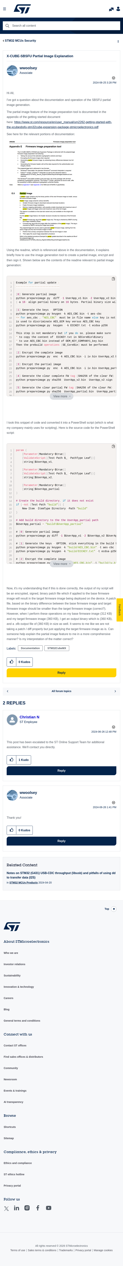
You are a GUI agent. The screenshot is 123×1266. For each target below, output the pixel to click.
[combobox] (61, 25)
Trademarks (66, 1250)
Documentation (30, 648)
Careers (8, 998)
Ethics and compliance (18, 1163)
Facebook (41, 1210)
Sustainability (12, 975)
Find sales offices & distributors (23, 1056)
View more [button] (60, 396)
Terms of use (17, 1250)
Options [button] (117, 41)
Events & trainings (15, 1090)
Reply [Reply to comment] (62, 770)
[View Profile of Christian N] (29, 717)
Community (11, 1068)
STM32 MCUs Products (23, 882)
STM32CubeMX (56, 648)
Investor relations (14, 964)
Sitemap (9, 1138)
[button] (44, 162)
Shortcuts (10, 1126)
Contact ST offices (15, 1045)
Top (107, 908)
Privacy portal (12, 1185)
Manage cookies (103, 1250)
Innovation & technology (19, 986)
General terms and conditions (22, 1020)
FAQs (111, 8)
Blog (6, 1009)
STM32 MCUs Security (20, 40)
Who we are (11, 952)
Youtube (52, 1210)
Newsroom (10, 1079)
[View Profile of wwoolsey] (28, 68)
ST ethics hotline (14, 1174)
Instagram (30, 1210)
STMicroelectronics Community (22, 9)
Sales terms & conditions (42, 1250)
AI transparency (13, 1101)
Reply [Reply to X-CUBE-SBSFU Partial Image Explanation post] (62, 672)
